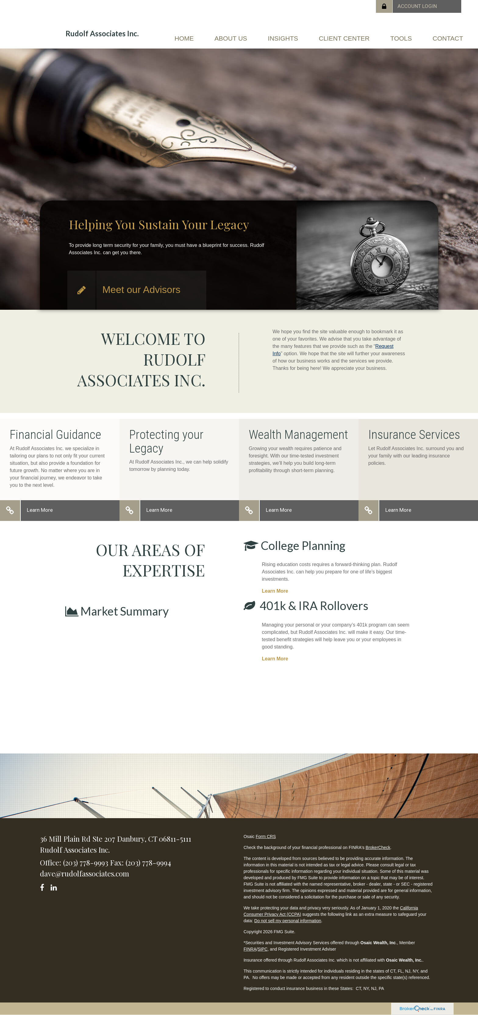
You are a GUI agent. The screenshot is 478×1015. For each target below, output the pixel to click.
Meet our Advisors (141, 289)
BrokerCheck (378, 847)
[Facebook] (44, 886)
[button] (231, 41)
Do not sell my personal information (287, 920)
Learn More (40, 510)
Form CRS (266, 836)
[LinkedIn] (55, 886)
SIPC (263, 949)
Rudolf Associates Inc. (102, 34)
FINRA (250, 949)
